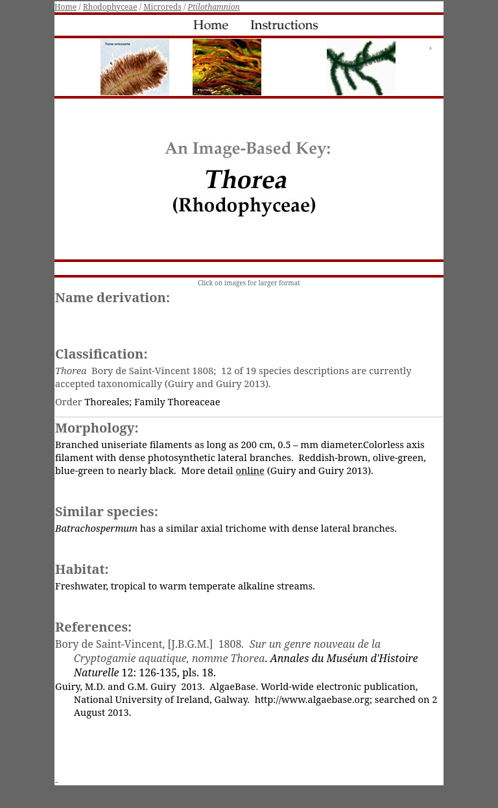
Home (65, 6)
